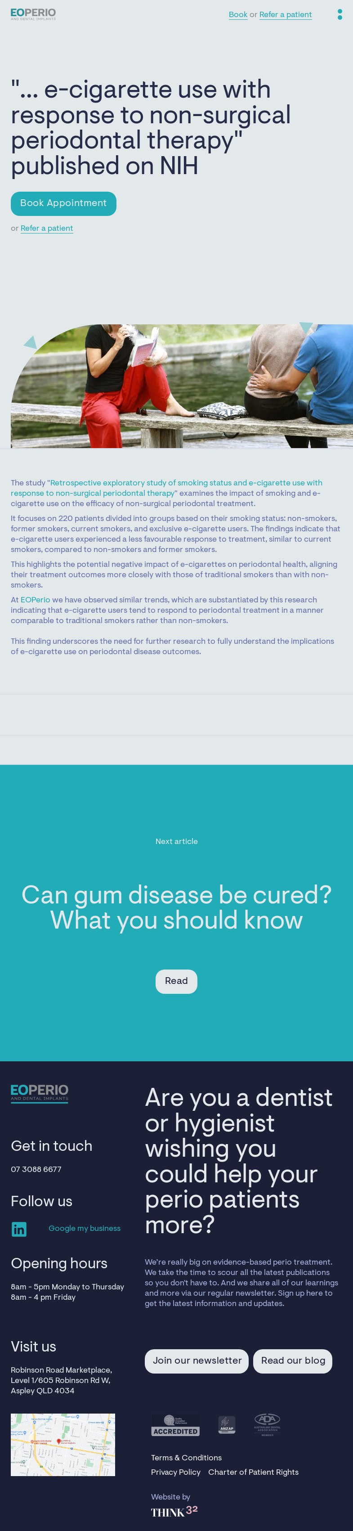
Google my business (85, 1229)
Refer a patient (285, 15)
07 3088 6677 (36, 1170)
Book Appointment (63, 204)
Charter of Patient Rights (253, 1473)
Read (176, 982)
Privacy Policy (176, 1473)
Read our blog (293, 1361)
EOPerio (35, 601)
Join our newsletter (197, 1361)
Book (238, 15)
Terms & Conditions (186, 1459)
